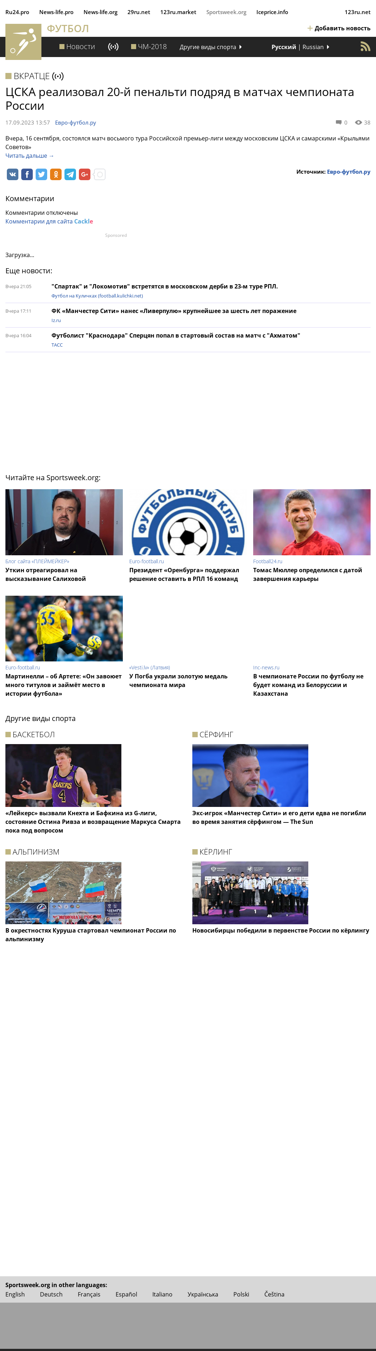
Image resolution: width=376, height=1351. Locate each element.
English (15, 1294)
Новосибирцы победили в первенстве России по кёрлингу (280, 930)
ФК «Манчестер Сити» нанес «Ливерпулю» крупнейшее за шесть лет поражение (174, 311)
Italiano (162, 1294)
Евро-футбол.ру (75, 122)
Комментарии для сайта (49, 221)
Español (126, 1294)
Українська (203, 1294)
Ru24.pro (17, 12)
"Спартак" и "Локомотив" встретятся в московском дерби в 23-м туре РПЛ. (165, 286)
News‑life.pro (56, 12)
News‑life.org (100, 12)
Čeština (274, 1294)
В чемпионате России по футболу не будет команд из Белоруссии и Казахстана (308, 685)
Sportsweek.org (226, 12)
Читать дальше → (29, 156)
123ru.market (178, 12)
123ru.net (358, 12)
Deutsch (51, 1294)
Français (89, 1294)
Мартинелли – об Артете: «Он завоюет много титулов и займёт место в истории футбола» (63, 685)
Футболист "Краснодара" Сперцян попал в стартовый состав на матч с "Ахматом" (176, 335)
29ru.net (138, 12)
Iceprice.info (272, 12)
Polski (241, 1294)
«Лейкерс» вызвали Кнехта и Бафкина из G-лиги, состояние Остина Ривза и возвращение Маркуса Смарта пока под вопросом (93, 821)
